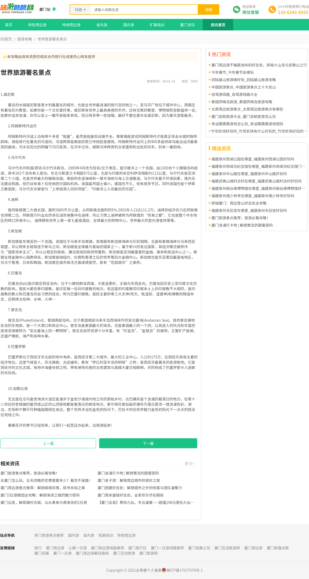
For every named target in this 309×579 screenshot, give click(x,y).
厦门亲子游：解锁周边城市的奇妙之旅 (129, 480)
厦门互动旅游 (124, 553)
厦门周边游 (55, 547)
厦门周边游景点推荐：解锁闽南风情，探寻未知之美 (43, 487)
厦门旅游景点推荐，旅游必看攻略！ (30, 473)
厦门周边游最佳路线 (92, 553)
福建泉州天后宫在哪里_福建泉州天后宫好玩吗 (249, 210)
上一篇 (48, 443)
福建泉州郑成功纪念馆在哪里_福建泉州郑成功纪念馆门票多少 (259, 166)
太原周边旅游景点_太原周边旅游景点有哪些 (247, 109)
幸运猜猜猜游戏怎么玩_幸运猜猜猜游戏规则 (247, 123)
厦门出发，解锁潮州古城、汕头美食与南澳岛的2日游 (44, 502)
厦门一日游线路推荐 (167, 547)
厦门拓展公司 (199, 547)
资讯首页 (218, 24)
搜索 (208, 9)
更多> (190, 463)
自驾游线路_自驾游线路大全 (234, 94)
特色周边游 (37, 24)
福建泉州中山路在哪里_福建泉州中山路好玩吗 (249, 173)
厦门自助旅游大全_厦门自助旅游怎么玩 (243, 116)
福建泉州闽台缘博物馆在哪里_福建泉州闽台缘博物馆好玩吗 (259, 188)
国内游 (128, 24)
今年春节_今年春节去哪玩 (232, 72)
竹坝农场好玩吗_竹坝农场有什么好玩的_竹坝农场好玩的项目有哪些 (259, 131)
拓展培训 (105, 535)
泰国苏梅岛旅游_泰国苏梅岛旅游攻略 (241, 101)
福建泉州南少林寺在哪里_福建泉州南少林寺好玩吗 (252, 195)
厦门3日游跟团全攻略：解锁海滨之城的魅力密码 (40, 495)
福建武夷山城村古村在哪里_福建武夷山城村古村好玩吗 (256, 181)
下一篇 (148, 443)
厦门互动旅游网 (227, 547)
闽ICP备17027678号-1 (184, 570)
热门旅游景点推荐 (49, 535)
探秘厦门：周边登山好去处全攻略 (239, 203)
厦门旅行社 (137, 547)
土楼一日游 (77, 547)
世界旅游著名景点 (52, 38)
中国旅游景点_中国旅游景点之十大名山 (243, 87)
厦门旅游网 (148, 553)
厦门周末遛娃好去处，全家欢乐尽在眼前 (131, 495)
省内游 (101, 24)
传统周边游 (71, 24)
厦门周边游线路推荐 (107, 547)
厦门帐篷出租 (278, 547)
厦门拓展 (41, 553)
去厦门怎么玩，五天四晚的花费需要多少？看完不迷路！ (46, 480)
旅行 (38, 547)
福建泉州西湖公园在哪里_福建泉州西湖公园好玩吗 (252, 158)
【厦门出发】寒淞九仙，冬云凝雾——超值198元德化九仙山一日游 (146, 502)
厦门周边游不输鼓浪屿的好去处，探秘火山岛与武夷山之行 (259, 64)
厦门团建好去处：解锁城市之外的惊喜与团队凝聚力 (140, 487)
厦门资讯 (187, 24)
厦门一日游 (62, 553)
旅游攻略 (24, 38)
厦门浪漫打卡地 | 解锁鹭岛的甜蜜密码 (128, 473)
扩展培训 (157, 24)
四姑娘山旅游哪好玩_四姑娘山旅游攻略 (243, 79)
